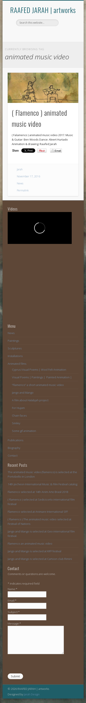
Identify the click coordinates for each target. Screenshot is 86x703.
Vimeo (42, 33)
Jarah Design (31, 694)
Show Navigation (68, 38)
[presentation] (40, 664)
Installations (15, 356)
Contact (12, 455)
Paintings (13, 341)
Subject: (14, 612)
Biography (14, 448)
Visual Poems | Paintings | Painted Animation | (42, 377)
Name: (12, 589)
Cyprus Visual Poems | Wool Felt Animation (39, 369)
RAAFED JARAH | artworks (43, 10)
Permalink (23, 190)
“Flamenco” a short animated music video (38, 385)
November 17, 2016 (28, 176)
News (20, 183)
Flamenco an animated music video (30, 543)
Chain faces (19, 415)
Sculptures (15, 348)
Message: (14, 623)
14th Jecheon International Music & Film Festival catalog (42, 484)
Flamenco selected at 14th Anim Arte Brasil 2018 (38, 492)
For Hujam (18, 408)
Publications (15, 440)
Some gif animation (24, 431)
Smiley (16, 423)
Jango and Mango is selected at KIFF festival (34, 551)
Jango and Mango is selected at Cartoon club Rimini (40, 559)
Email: (12, 600)
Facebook (33, 33)
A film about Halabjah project (30, 400)
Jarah (20, 169)
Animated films (17, 364)
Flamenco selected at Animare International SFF (38, 512)
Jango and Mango (23, 392)
